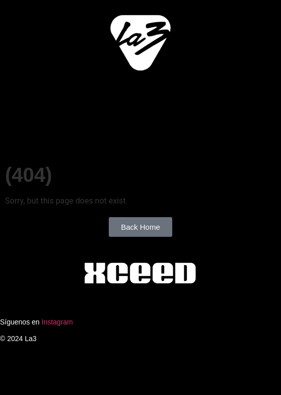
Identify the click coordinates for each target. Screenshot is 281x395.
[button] (140, 93)
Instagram (57, 322)
